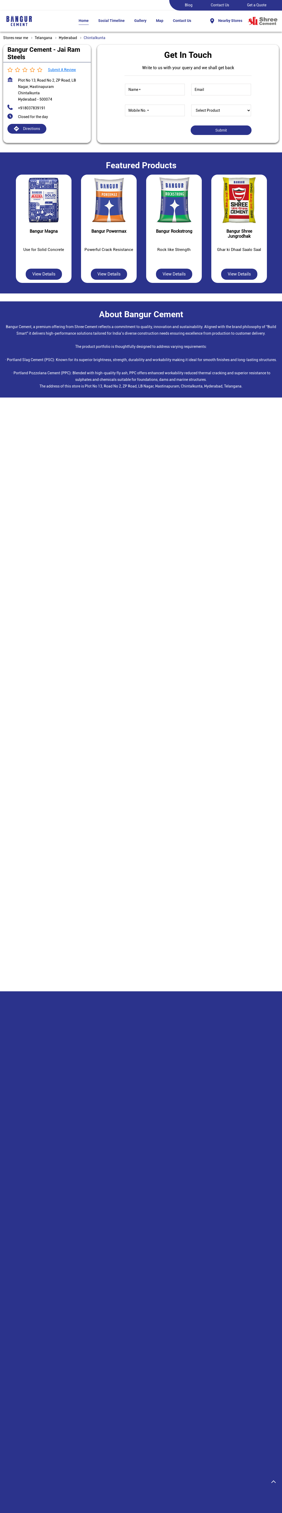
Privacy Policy (153, 1406)
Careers (101, 1406)
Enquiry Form (198, 1406)
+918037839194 (123, 1215)
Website (121, 1260)
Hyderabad (68, 38)
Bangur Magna (61, 1396)
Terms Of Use (152, 1415)
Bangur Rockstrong (65, 1443)
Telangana (43, 38)
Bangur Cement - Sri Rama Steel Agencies (140, 1175)
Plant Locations (108, 1415)
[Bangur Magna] (43, 200)
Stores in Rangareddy (60, 1490)
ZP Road (19, 1326)
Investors (102, 1425)
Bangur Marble (61, 1406)
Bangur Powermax (64, 1434)
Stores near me (15, 38)
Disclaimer (150, 1396)
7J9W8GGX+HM (21, 677)
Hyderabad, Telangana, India (32, 682)
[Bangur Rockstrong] (174, 200)
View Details (43, 274)
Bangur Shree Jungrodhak (71, 1425)
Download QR (48, 525)
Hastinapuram (88, 1336)
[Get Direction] (62, 680)
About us (102, 1396)
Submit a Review (62, 70)
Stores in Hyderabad (20, 1490)
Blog (189, 5)
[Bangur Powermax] (109, 200)
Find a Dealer (198, 1396)
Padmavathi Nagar (52, 1326)
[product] (221, 110)
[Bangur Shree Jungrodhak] (239, 200)
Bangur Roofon (61, 1415)
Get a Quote (256, 5)
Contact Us (220, 5)
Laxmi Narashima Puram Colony (39, 1336)
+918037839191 (32, 108)
